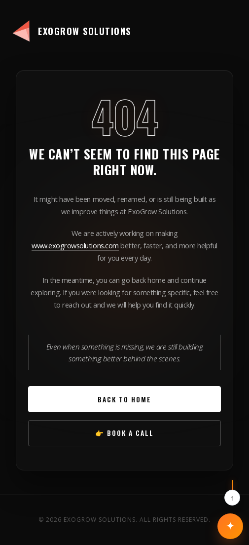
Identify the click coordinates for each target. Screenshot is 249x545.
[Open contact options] (230, 526)
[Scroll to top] (232, 493)
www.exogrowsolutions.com (75, 245)
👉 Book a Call (124, 433)
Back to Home (124, 399)
